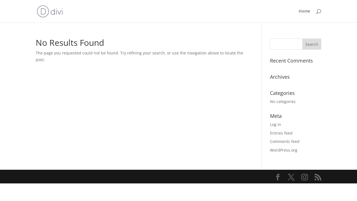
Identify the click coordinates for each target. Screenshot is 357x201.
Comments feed (285, 141)
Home (304, 11)
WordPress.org (283, 150)
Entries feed (281, 133)
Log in (275, 124)
